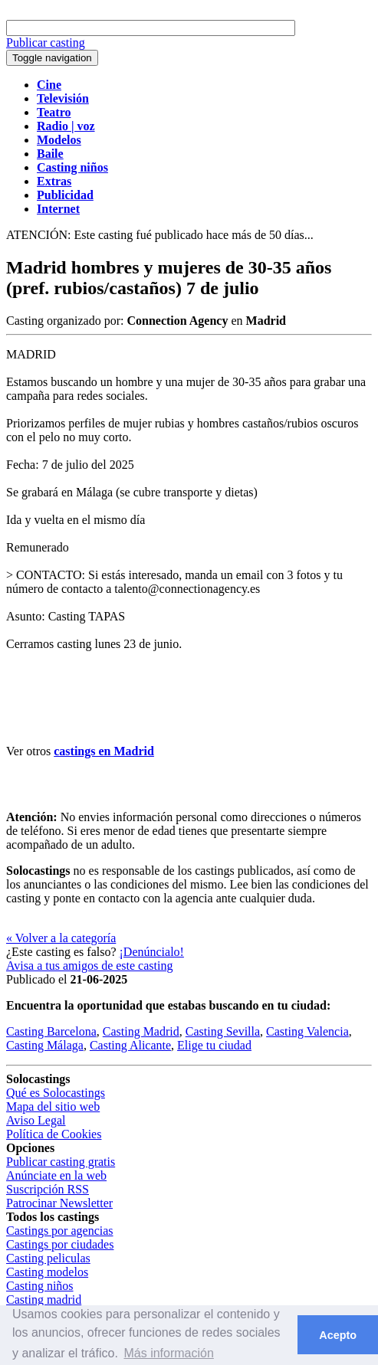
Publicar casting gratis (60, 1161)
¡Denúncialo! (152, 951)
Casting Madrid (141, 1031)
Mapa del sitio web (53, 1106)
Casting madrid (43, 1299)
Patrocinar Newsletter (59, 1203)
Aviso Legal (35, 1120)
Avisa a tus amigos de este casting (89, 965)
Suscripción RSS (47, 1189)
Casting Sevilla (223, 1031)
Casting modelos (47, 1271)
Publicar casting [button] (45, 42)
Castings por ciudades (59, 1244)
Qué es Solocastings (55, 1092)
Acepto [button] (338, 1335)
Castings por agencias (59, 1230)
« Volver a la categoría (61, 937)
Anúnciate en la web (56, 1175)
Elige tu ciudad (214, 1045)
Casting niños (40, 1285)
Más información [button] (168, 1353)
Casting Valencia (307, 1031)
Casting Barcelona (51, 1031)
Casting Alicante (130, 1045)
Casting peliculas (48, 1258)
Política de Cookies (53, 1134)
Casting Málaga (45, 1045)
